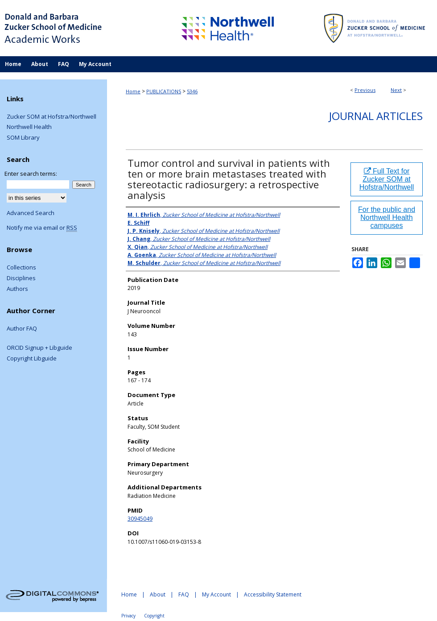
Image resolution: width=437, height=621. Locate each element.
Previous (365, 90)
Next (396, 90)
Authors (17, 289)
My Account (216, 594)
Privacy (128, 616)
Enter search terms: (30, 174)
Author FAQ (22, 328)
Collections (21, 267)
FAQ (183, 594)
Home (133, 91)
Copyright (154, 616)
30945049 (140, 518)
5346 (192, 91)
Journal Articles (376, 115)
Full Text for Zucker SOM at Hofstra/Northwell (386, 179)
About (157, 594)
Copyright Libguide (32, 358)
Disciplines (21, 278)
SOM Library (23, 137)
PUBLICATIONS (163, 91)
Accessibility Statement (272, 594)
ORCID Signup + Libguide (39, 348)
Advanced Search (30, 213)
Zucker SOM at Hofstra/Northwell (51, 116)
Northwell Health (29, 127)
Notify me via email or (42, 228)
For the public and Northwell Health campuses (386, 217)
